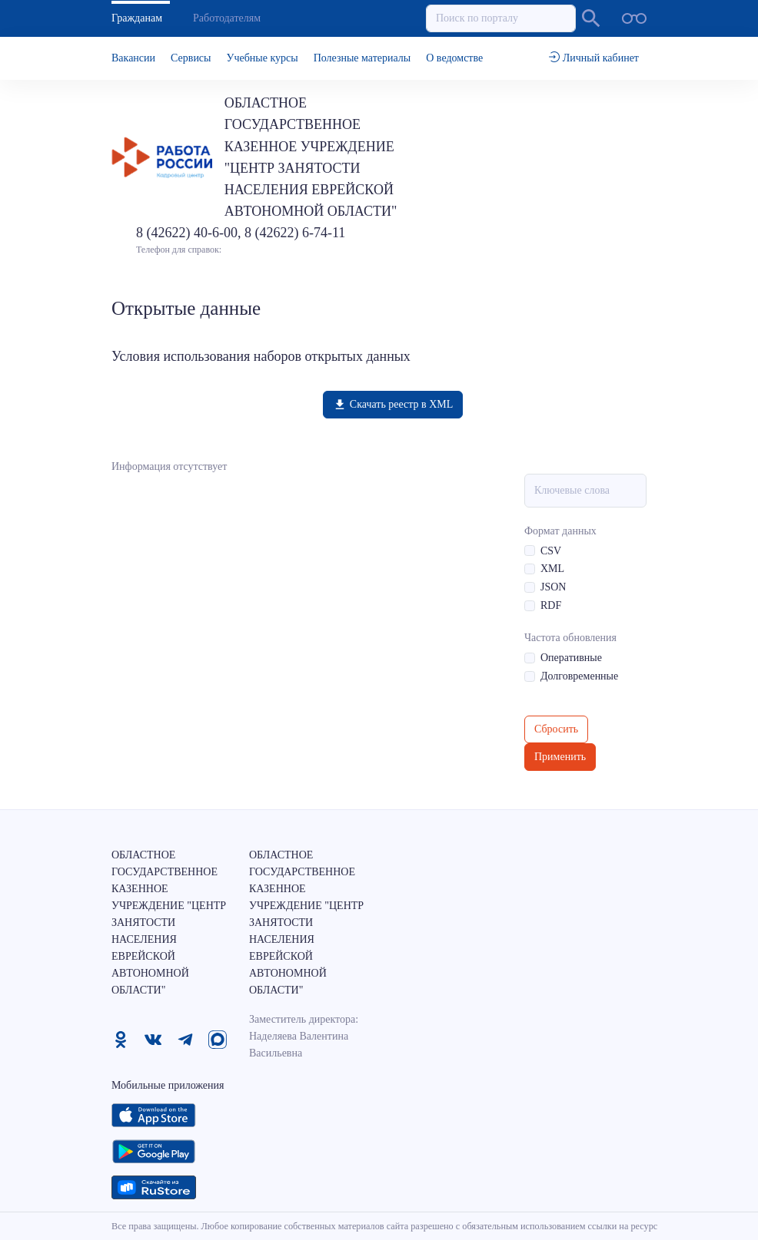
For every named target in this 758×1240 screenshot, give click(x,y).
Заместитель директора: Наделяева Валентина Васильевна (303, 1036)
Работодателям (227, 18)
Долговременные (579, 676)
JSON (553, 587)
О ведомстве (454, 58)
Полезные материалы (362, 58)
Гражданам (136, 18)
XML (552, 568)
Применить (560, 756)
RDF (550, 605)
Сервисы (191, 58)
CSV (550, 551)
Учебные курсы (262, 58)
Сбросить (556, 729)
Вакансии (133, 58)
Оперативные (571, 657)
